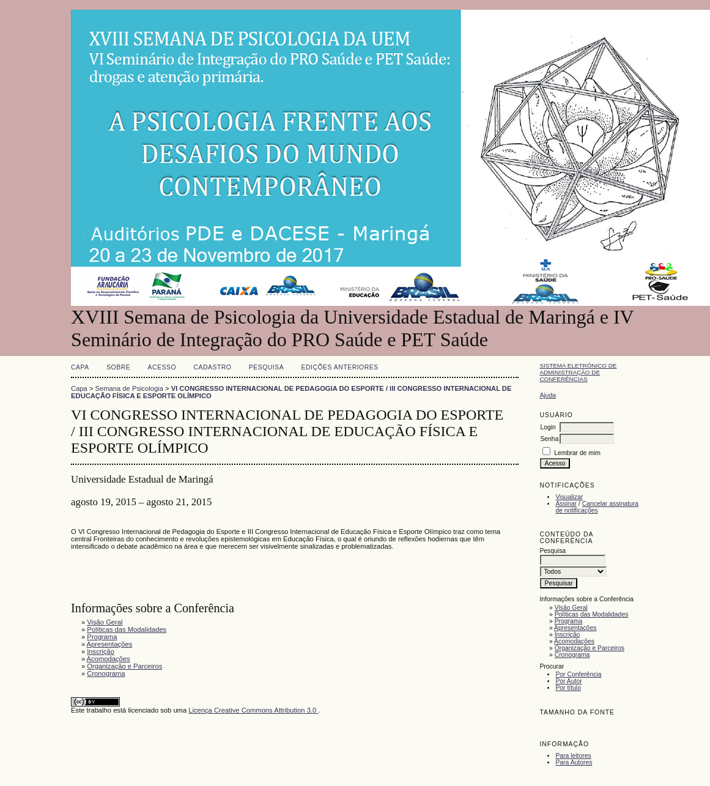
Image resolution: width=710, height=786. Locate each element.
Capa (80, 367)
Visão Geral (571, 607)
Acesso (162, 367)
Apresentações (575, 628)
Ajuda (547, 395)
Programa (569, 621)
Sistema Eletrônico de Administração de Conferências (577, 372)
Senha (549, 439)
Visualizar (569, 497)
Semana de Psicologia (129, 388)
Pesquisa (266, 367)
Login (547, 427)
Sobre (118, 367)
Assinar (566, 503)
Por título (568, 687)
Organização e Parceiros (589, 648)
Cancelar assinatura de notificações (596, 507)
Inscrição (567, 634)
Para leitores (573, 755)
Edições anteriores (340, 367)
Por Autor (568, 681)
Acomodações (574, 641)
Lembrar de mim (577, 453)
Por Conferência (578, 674)
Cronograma (572, 654)
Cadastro (212, 367)
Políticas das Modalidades (592, 614)
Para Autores (573, 762)
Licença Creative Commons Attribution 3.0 (253, 710)
